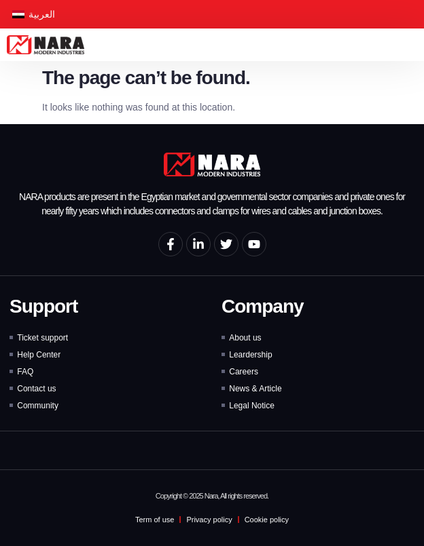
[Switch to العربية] (33, 14)
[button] (413, 45)
